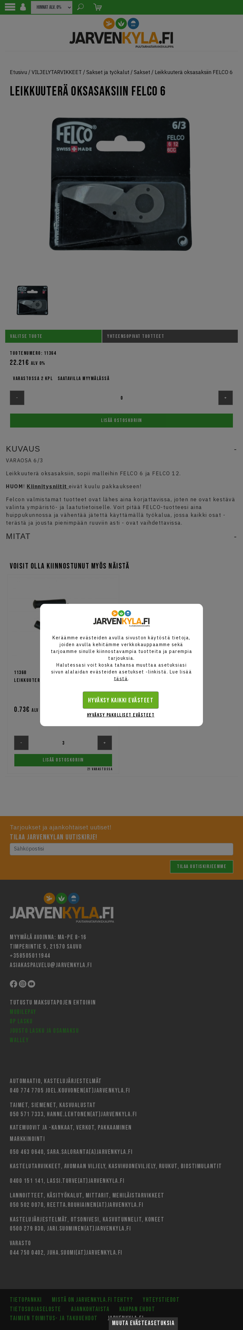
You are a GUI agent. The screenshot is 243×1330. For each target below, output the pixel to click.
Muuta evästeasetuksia (143, 1323)
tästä (121, 679)
